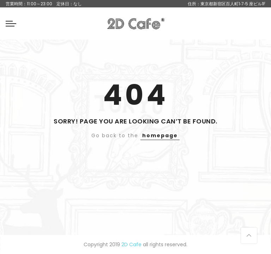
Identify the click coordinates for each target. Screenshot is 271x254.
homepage (160, 135)
